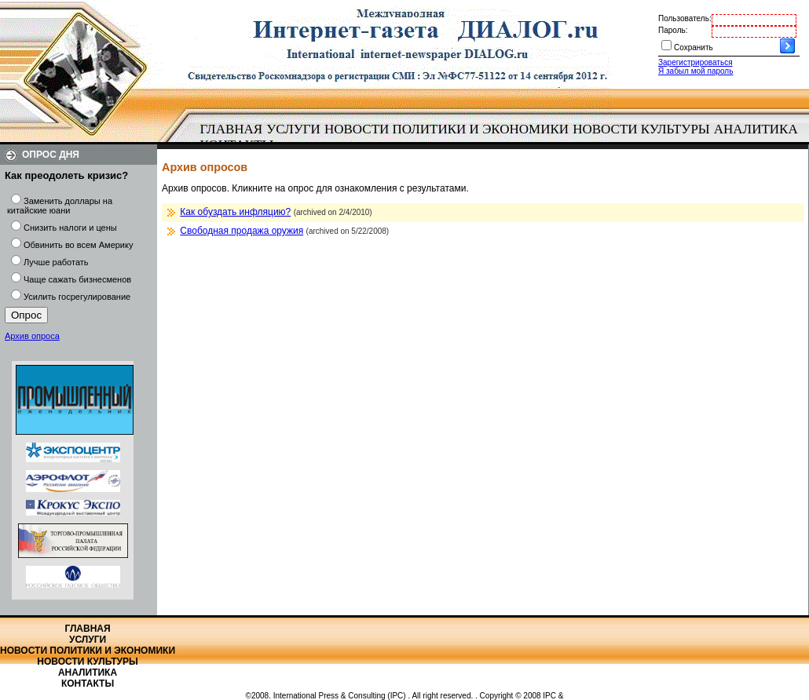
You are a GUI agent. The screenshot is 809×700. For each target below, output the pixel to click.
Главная (231, 129)
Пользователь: (685, 18)
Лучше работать (56, 262)
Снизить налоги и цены (70, 227)
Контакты (87, 683)
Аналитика (756, 129)
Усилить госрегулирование (77, 296)
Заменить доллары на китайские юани (59, 205)
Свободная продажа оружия (241, 230)
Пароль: (672, 30)
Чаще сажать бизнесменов (77, 279)
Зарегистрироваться (695, 62)
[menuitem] (231, 129)
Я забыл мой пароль (695, 71)
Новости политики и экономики (446, 129)
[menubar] (502, 137)
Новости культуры (641, 129)
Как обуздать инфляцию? (235, 211)
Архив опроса (32, 336)
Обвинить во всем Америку (78, 245)
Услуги (293, 129)
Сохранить (693, 47)
